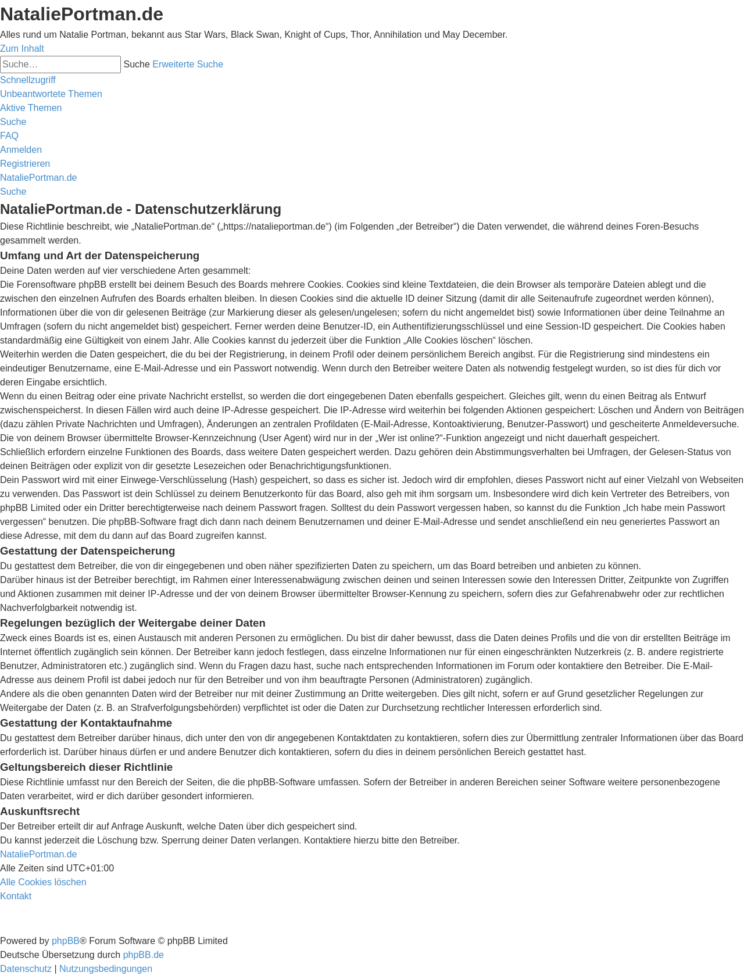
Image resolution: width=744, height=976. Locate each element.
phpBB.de (143, 955)
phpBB (66, 941)
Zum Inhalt (22, 48)
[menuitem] (51, 94)
